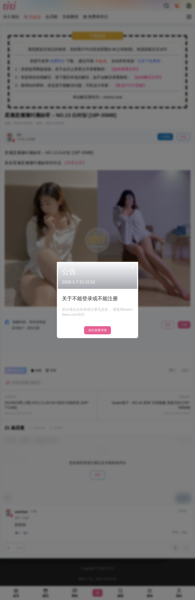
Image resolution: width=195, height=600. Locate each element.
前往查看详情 (97, 330)
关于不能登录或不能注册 (90, 298)
